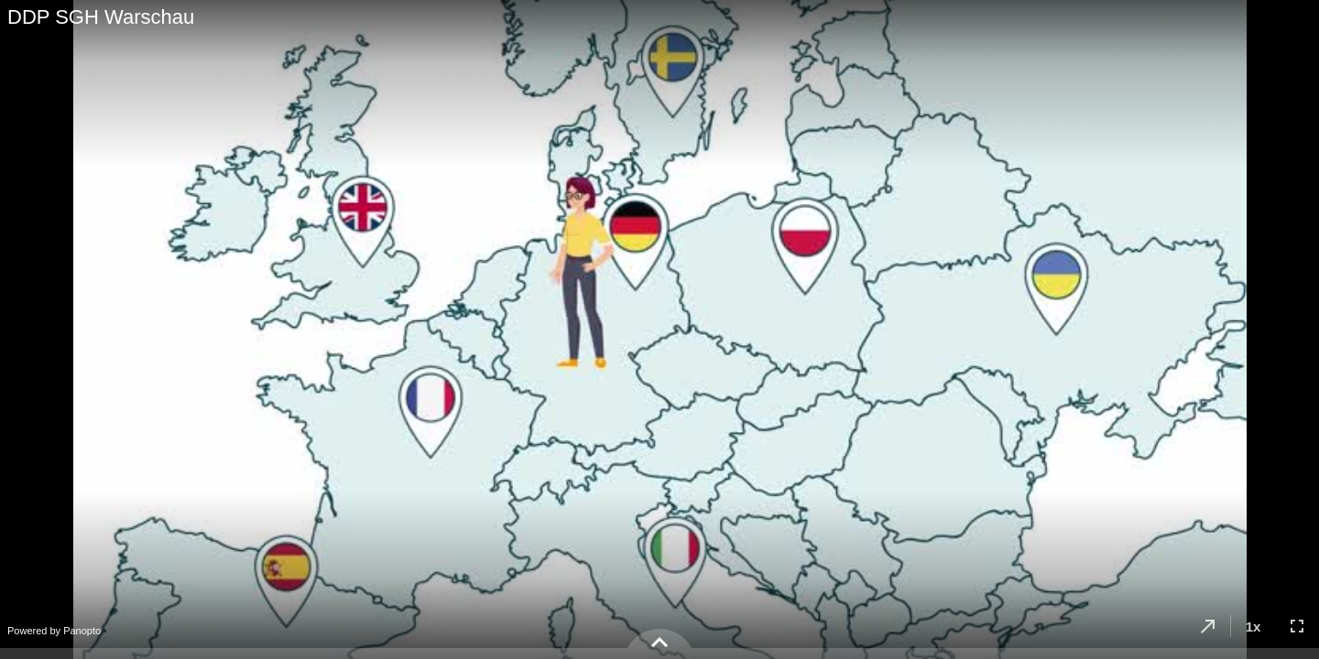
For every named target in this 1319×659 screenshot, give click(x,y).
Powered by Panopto (54, 630)
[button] (1208, 626)
